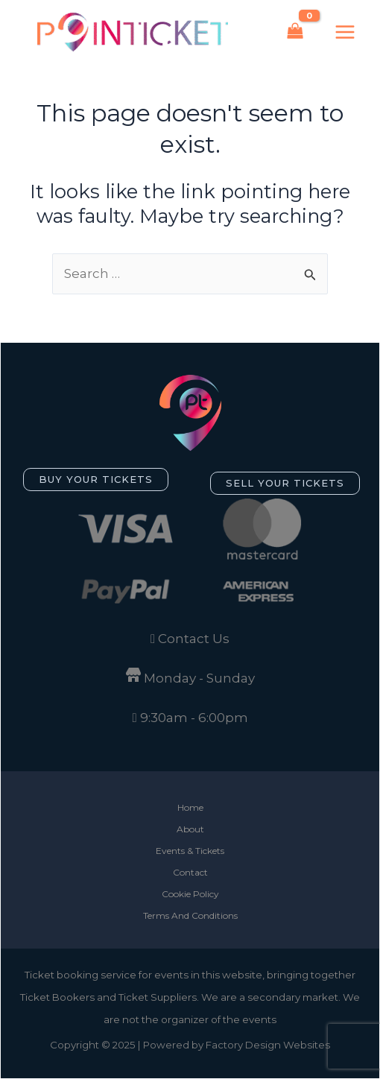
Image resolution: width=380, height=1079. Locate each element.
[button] (95, 479)
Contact (190, 872)
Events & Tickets (190, 850)
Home (190, 807)
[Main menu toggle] (345, 32)
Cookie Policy (190, 893)
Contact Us (193, 638)
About (190, 829)
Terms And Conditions (190, 915)
